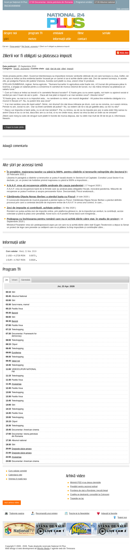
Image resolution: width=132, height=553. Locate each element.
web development (26, 548)
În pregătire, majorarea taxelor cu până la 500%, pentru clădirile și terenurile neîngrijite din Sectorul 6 (67, 171)
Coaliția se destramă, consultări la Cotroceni (89, 494)
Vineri (14, 280)
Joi (6, 280)
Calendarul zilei (15, 475)
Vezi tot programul (12, 5)
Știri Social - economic (29, 46)
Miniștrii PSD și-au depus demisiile (85, 482)
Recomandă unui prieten (47, 513)
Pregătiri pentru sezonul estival (83, 486)
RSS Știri (124, 53)
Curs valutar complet (17, 471)
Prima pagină (15, 46)
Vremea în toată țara (17, 479)
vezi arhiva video (11, 502)
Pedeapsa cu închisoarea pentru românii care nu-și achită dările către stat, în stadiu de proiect (63, 218)
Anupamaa (16, 384)
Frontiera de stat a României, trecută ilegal (89, 490)
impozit (70, 69)
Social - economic (21, 69)
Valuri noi (16, 361)
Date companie (123, 9)
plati (47, 69)
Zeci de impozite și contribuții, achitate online (34, 207)
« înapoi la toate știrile (14, 127)
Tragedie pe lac (77, 498)
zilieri (63, 69)
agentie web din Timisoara (63, 548)
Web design (10, 548)
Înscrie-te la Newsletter (79, 513)
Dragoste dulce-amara (21, 449)
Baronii (15, 313)
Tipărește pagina (16, 513)
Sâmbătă (25, 280)
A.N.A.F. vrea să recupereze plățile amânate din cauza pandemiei (45, 185)
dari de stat (55, 69)
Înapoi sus (122, 517)
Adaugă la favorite (109, 513)
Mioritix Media (43, 548)
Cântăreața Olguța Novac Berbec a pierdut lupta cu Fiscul (41, 196)
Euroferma (16, 352)
